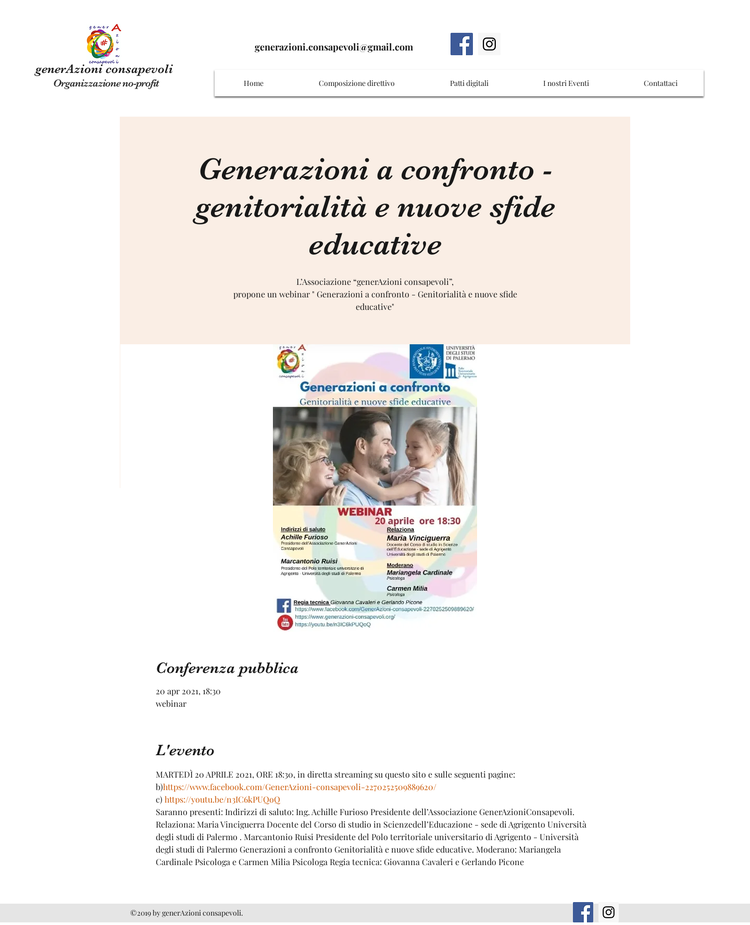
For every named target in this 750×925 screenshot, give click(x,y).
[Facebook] (462, 44)
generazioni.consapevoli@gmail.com (334, 47)
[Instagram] (489, 44)
